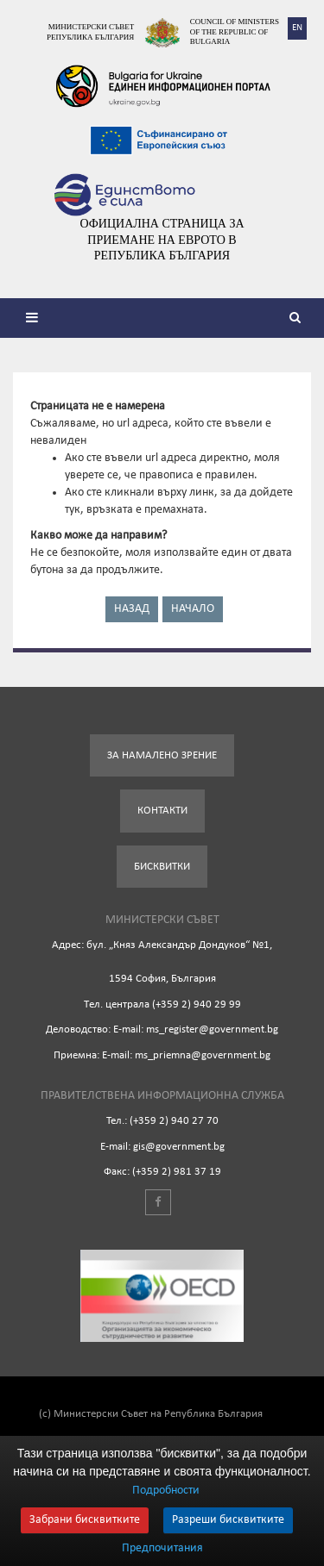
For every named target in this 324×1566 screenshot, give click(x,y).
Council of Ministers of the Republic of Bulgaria (234, 31)
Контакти (162, 810)
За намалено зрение (162, 755)
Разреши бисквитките (228, 1519)
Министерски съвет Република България (90, 31)
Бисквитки (162, 866)
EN (297, 28)
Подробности (166, 1490)
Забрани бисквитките (84, 1519)
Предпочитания (162, 1549)
